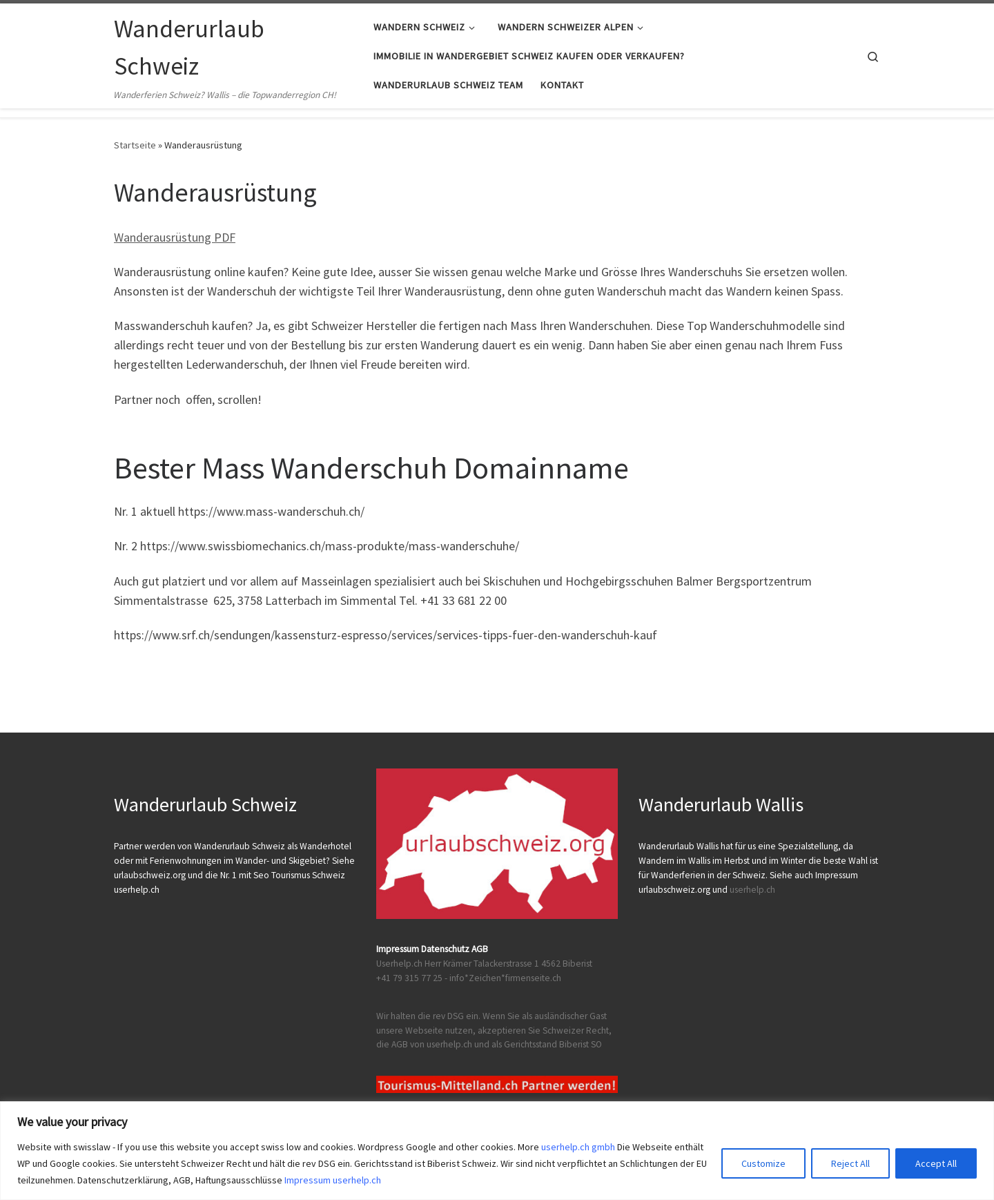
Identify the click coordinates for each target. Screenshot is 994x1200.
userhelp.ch (752, 890)
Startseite (135, 145)
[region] (497, 1150)
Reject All (850, 1163)
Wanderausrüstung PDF (174, 237)
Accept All (936, 1163)
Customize (763, 1163)
